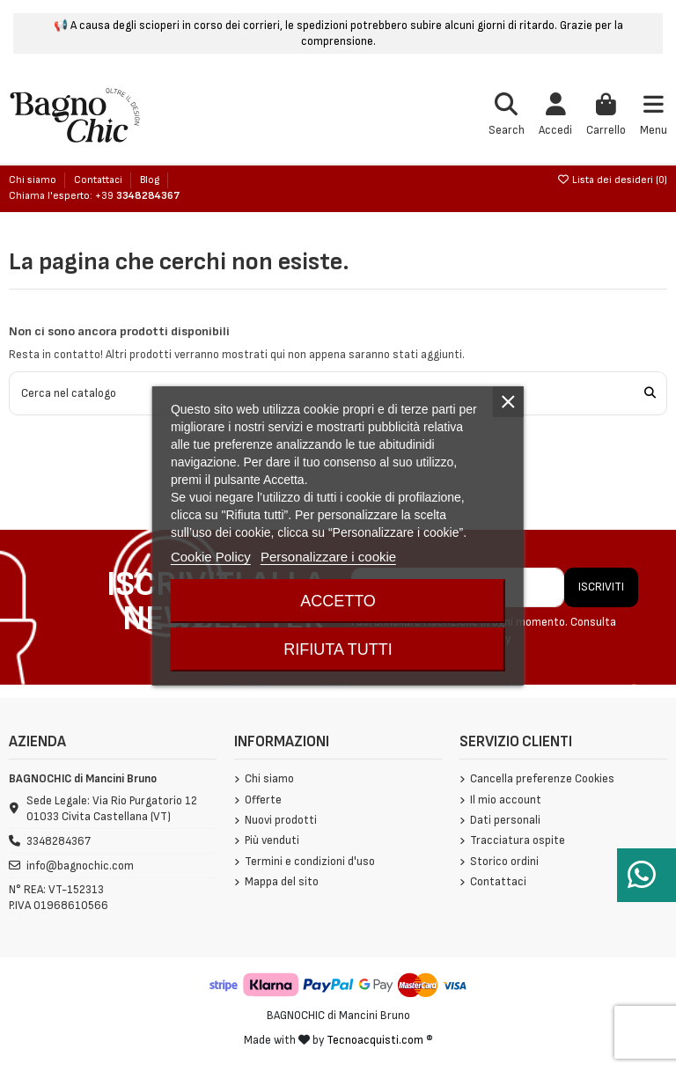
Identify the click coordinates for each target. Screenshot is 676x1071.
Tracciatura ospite (517, 840)
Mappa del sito (282, 882)
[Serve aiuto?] (646, 875)
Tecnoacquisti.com (375, 1040)
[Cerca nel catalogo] (650, 393)
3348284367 (58, 841)
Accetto (338, 601)
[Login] (555, 116)
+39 (137, 195)
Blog (149, 180)
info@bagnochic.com (80, 866)
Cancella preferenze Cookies (542, 779)
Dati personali (505, 820)
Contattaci (99, 180)
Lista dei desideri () (611, 180)
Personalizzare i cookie (328, 556)
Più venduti (272, 840)
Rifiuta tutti (337, 649)
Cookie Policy (211, 556)
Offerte (263, 800)
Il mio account (505, 800)
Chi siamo (34, 180)
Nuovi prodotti (281, 820)
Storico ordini (504, 862)
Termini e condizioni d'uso (310, 862)
